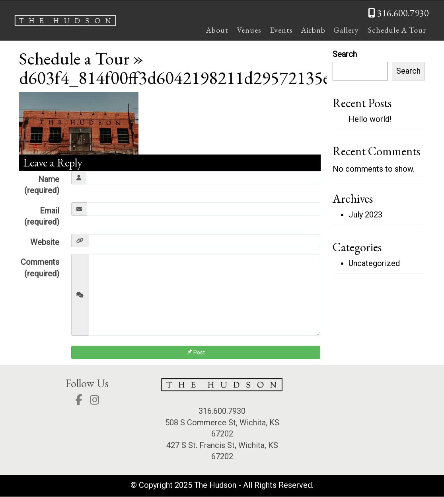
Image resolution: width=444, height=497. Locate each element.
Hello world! (370, 119)
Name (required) (41, 185)
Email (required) (41, 216)
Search (345, 54)
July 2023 (365, 215)
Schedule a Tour (75, 58)
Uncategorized (374, 263)
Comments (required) (40, 268)
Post (196, 353)
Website (44, 242)
